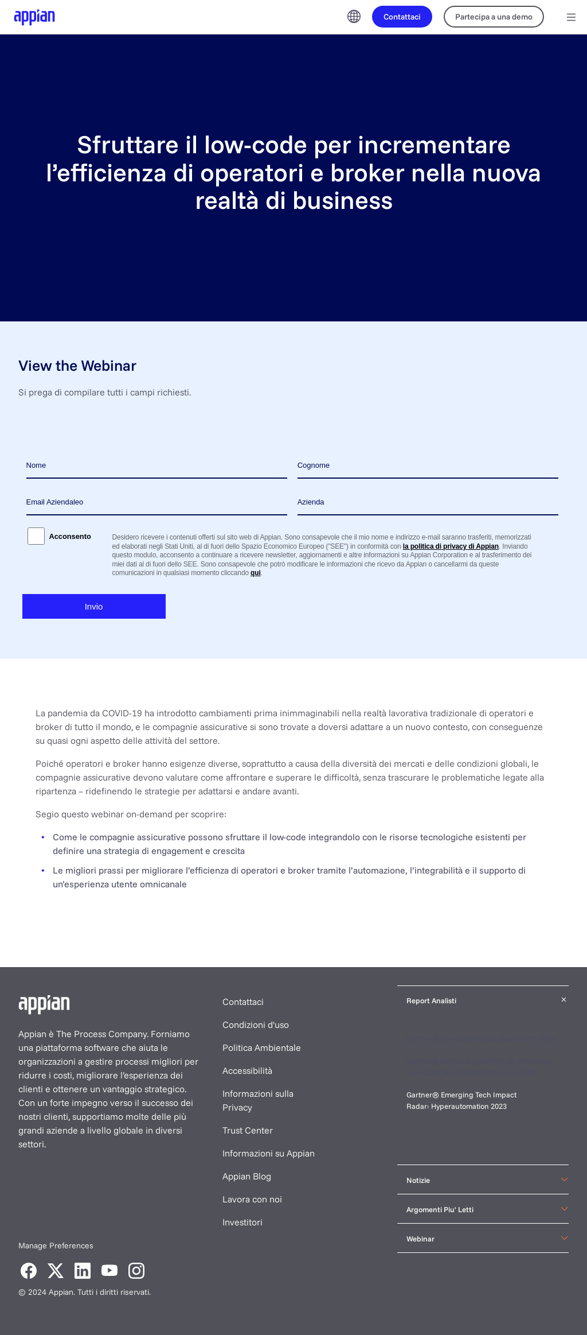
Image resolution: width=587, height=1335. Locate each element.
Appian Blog (246, 1176)
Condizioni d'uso (255, 1024)
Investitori (242, 1222)
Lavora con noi (252, 1199)
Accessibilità (247, 1070)
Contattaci (243, 1001)
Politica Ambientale (261, 1047)
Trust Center (247, 1130)
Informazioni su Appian (268, 1153)
